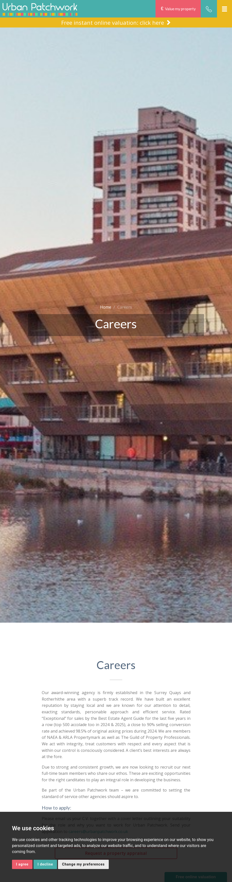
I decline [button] (45, 864)
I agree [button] (22, 864)
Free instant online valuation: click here (116, 22)
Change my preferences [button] (83, 864)
